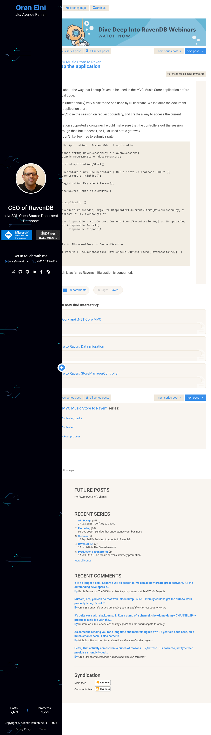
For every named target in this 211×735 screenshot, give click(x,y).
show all (79, 472)
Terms (42, 727)
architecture (90, 336)
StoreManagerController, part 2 (111, 448)
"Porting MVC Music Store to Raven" (127, 438)
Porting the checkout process (110, 466)
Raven (163, 296)
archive (148, 10)
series (146, 45)
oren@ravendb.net (19, 262)
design (105, 336)
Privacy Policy (22, 727)
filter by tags (125, 10)
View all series (82, 592)
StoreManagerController (107, 457)
